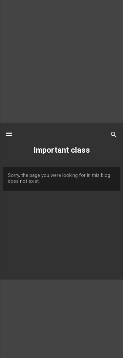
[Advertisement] (61, 61)
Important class (61, 150)
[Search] (114, 136)
